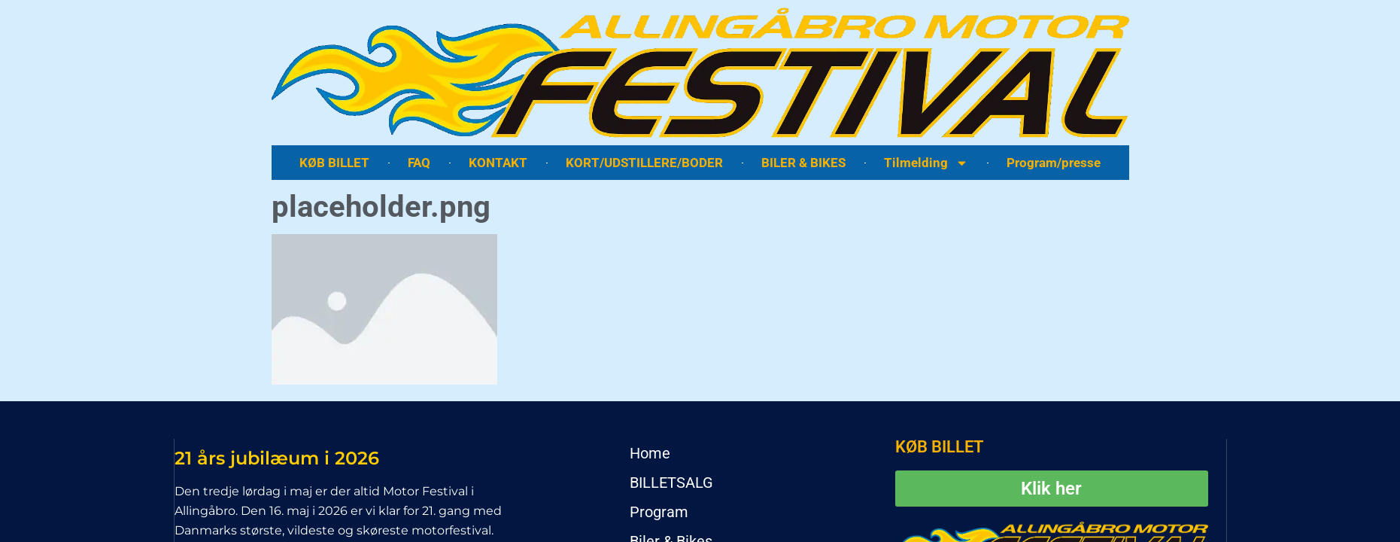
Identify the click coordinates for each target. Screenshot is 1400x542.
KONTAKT (498, 162)
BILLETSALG (671, 482)
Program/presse (1054, 162)
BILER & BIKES (803, 162)
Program (659, 512)
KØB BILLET (334, 162)
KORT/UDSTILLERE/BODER (644, 162)
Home (650, 453)
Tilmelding (926, 163)
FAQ (419, 162)
